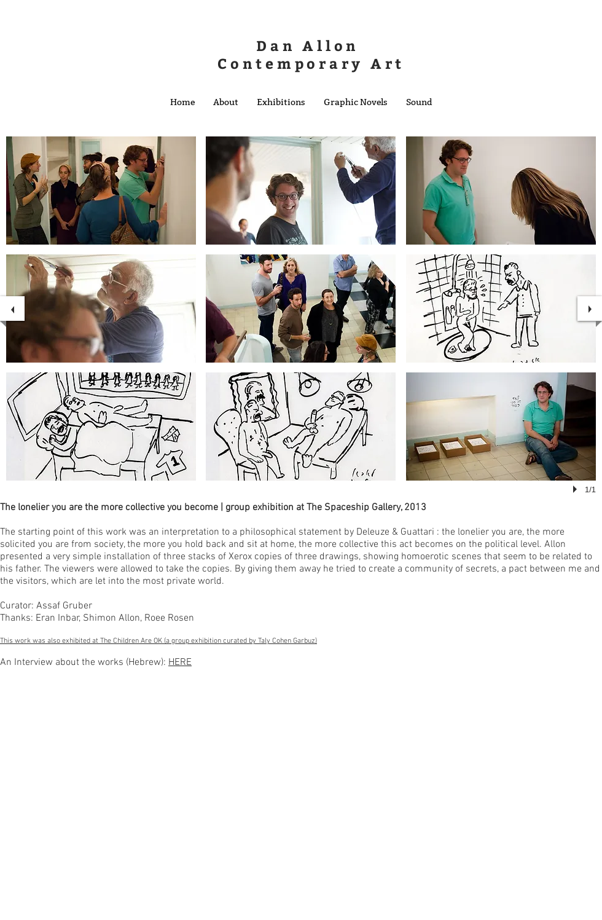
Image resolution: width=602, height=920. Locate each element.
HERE (180, 662)
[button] (226, 102)
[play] (576, 489)
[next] (589, 308)
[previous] (12, 308)
